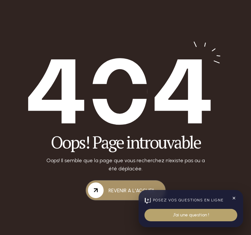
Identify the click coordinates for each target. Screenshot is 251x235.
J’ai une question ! (191, 215)
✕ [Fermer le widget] (234, 198)
